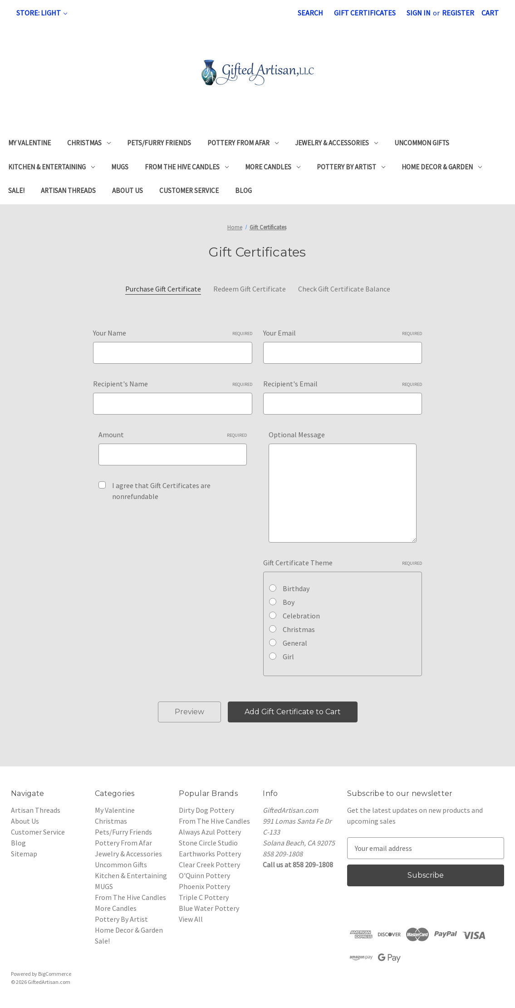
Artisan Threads (68, 190)
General (295, 642)
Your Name (172, 332)
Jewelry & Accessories (336, 142)
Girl (288, 656)
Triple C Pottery (204, 897)
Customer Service (189, 190)
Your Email (342, 332)
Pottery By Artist (351, 167)
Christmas (89, 142)
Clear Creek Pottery (209, 864)
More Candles (272, 167)
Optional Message (297, 434)
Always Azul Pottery (210, 831)
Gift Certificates (365, 12)
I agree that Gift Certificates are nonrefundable (161, 491)
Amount (172, 434)
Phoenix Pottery (204, 886)
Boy (288, 602)
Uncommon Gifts (421, 142)
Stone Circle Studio (208, 842)
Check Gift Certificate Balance (344, 288)
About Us (127, 190)
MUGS (119, 167)
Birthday (296, 588)
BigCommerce (54, 973)
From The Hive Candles (187, 167)
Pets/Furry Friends (159, 142)
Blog (243, 190)
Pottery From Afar (243, 142)
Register (458, 12)
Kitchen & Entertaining (51, 167)
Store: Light (41, 12)
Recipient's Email (342, 383)
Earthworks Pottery (210, 853)
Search (310, 12)
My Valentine (29, 142)
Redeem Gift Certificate (249, 288)
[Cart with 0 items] (490, 12)
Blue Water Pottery (209, 908)
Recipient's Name (172, 383)
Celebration (301, 615)
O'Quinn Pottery (204, 875)
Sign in (419, 12)
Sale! (16, 190)
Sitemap (24, 853)
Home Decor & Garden (442, 167)
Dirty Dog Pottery (206, 810)
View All (191, 919)
